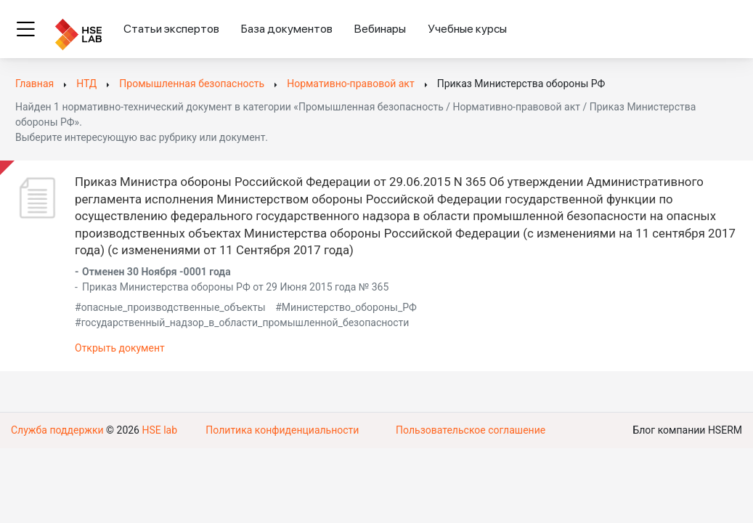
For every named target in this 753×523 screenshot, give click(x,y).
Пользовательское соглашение (470, 430)
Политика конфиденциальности (282, 430)
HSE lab (159, 430)
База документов (287, 29)
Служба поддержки (57, 430)
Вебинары (380, 29)
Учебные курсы (467, 29)
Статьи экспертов (171, 29)
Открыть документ (120, 348)
